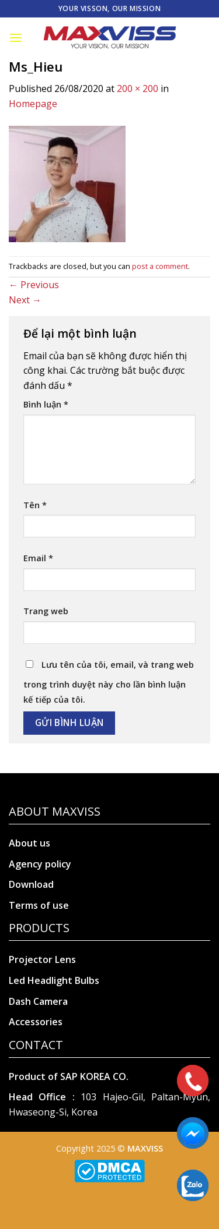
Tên (35, 505)
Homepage (33, 103)
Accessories (35, 1021)
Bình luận (45, 404)
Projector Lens (42, 959)
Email (38, 558)
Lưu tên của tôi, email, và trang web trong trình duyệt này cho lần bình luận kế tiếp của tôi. (108, 682)
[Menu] (16, 37)
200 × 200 (137, 88)
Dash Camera (38, 1001)
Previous (34, 284)
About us (29, 843)
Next (25, 299)
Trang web (45, 611)
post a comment (160, 266)
